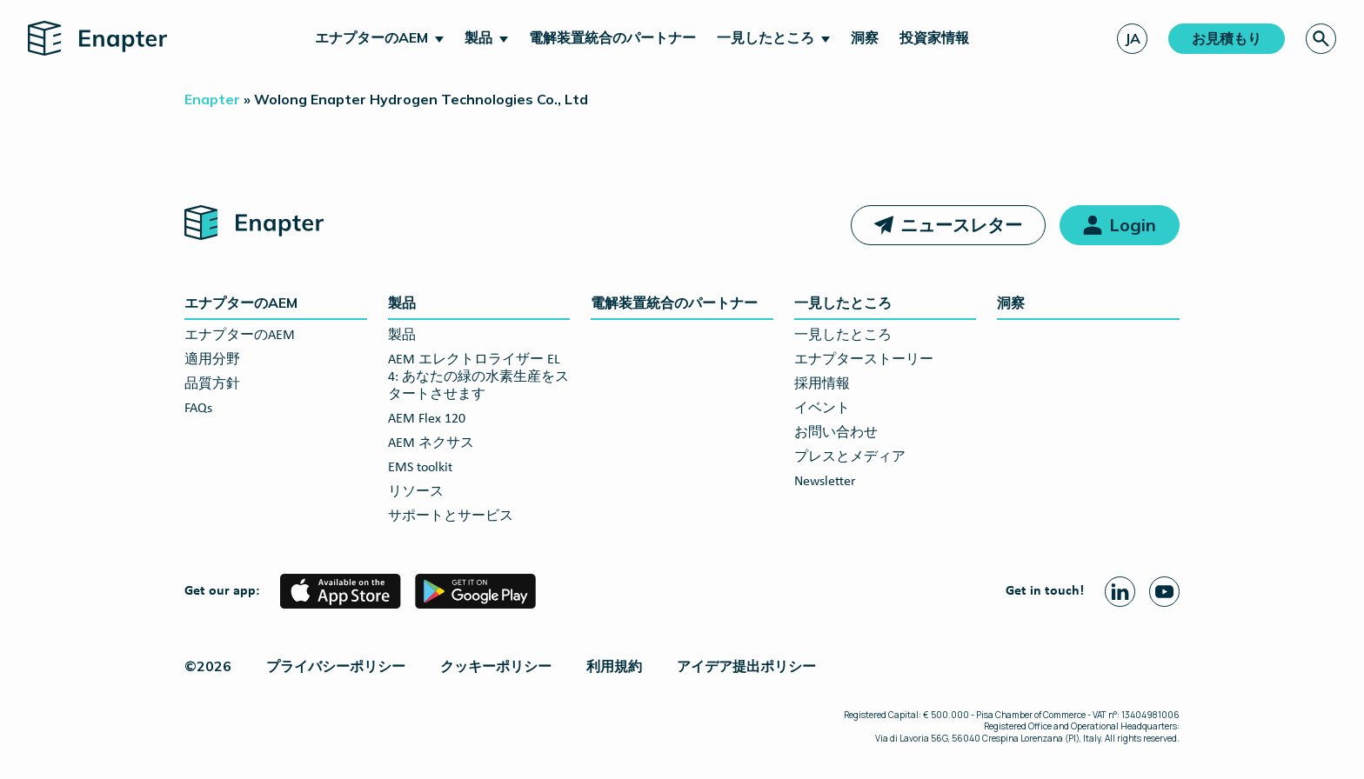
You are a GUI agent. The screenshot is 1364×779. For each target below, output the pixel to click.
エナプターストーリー (863, 360)
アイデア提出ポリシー (746, 666)
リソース (416, 492)
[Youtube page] (1164, 591)
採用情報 (822, 384)
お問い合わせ (836, 433)
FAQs (198, 409)
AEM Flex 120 (426, 419)
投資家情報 (934, 37)
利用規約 (614, 666)
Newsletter (825, 482)
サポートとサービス (450, 516)
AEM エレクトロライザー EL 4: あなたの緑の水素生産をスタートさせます (478, 377)
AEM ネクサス (431, 443)
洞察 (865, 37)
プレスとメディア (850, 457)
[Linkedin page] (1120, 591)
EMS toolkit (420, 468)
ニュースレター (961, 225)
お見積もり (1226, 38)
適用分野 (212, 360)
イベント (822, 409)
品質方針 (212, 384)
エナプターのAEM (371, 37)
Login (1132, 225)
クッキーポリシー (496, 666)
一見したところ (765, 37)
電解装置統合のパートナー (612, 37)
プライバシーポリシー (335, 666)
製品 (478, 37)
